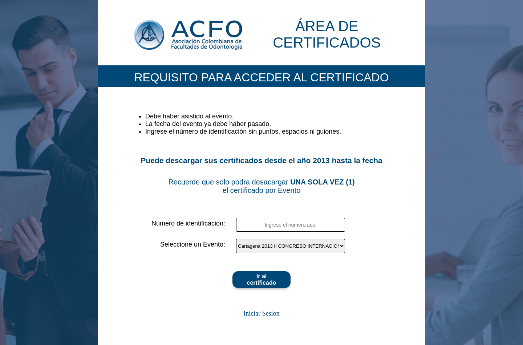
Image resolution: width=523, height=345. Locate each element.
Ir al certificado (261, 279)
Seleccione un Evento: (192, 244)
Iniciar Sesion (261, 313)
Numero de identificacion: (188, 223)
